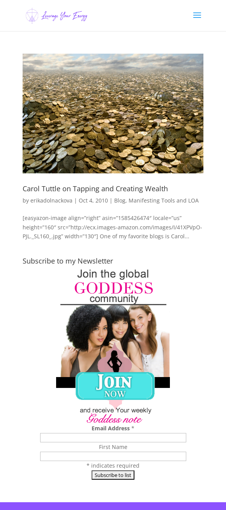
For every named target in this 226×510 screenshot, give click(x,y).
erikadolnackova (51, 200)
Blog (119, 200)
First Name (113, 447)
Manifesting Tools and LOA (164, 200)
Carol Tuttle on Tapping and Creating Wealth (95, 188)
